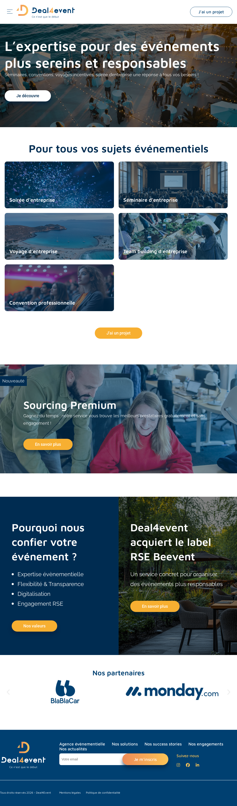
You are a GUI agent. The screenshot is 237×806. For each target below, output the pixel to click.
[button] (8, 675)
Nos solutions (125, 743)
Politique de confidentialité (103, 792)
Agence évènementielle (82, 743)
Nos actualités (73, 748)
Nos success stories (163, 743)
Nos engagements (205, 743)
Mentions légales (70, 792)
